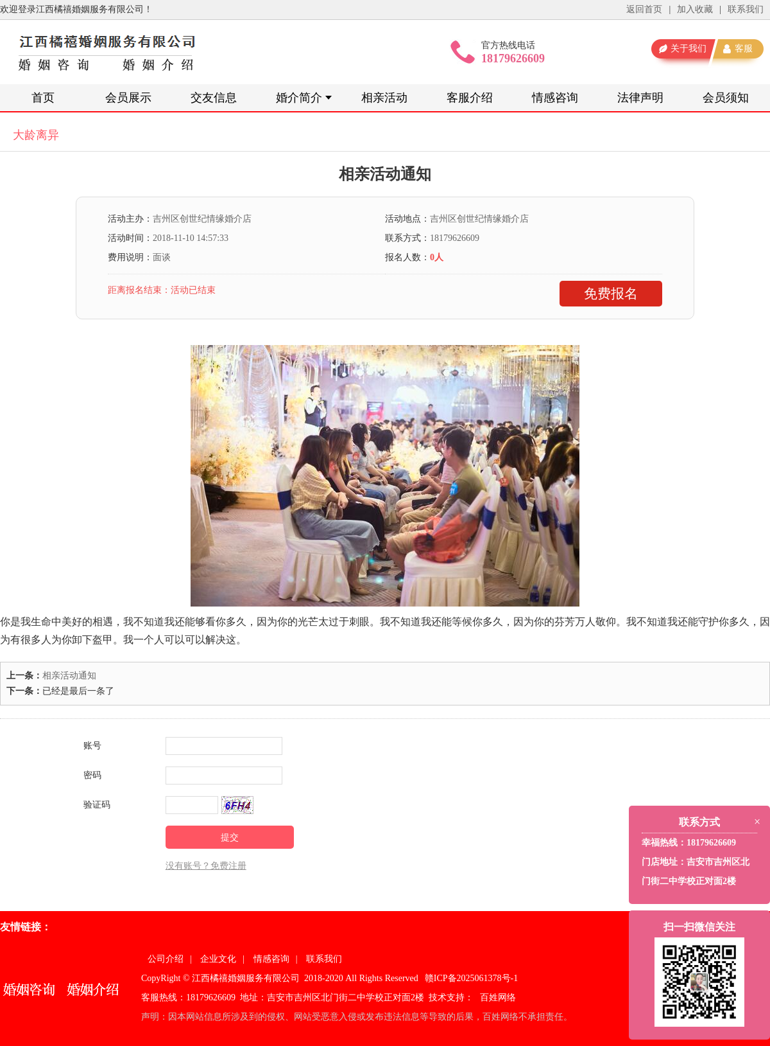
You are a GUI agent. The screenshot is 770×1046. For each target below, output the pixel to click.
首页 (43, 97)
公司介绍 (166, 959)
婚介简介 (299, 97)
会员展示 (128, 97)
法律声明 (640, 97)
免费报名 (611, 293)
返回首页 (644, 9)
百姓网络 (498, 997)
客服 (744, 48)
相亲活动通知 (69, 675)
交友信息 (214, 97)
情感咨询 (555, 97)
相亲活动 (384, 97)
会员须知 (726, 97)
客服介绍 (470, 97)
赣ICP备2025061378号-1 (471, 978)
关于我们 (688, 48)
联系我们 (746, 9)
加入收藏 (695, 9)
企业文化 (218, 959)
